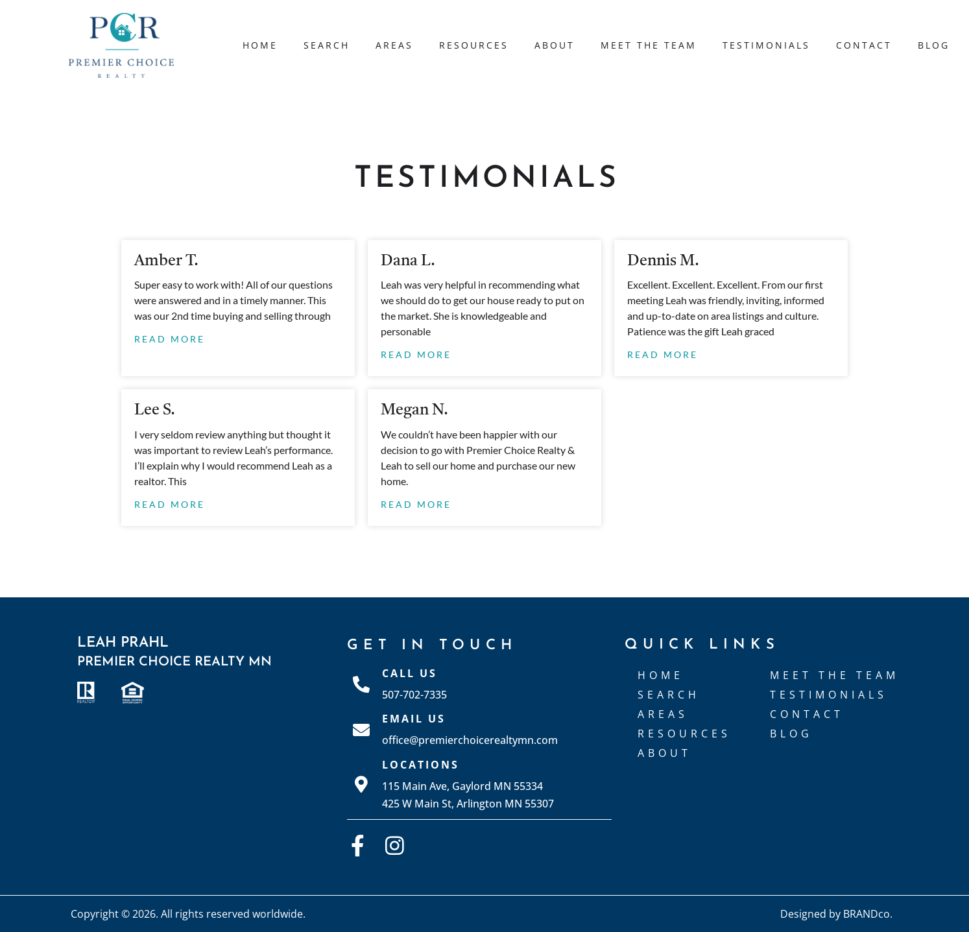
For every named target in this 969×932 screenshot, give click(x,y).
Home (260, 45)
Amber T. (166, 261)
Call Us (409, 673)
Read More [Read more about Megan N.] (416, 504)
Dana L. (408, 261)
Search (327, 45)
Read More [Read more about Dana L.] (416, 354)
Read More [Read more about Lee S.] (169, 504)
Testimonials (766, 45)
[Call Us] (361, 684)
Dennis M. (663, 261)
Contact (864, 45)
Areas (394, 45)
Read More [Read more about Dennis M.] (662, 354)
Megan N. (414, 410)
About (554, 45)
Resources (473, 45)
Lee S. (154, 410)
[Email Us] (361, 729)
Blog (934, 45)
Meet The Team (649, 45)
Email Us (414, 718)
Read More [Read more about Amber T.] (169, 338)
